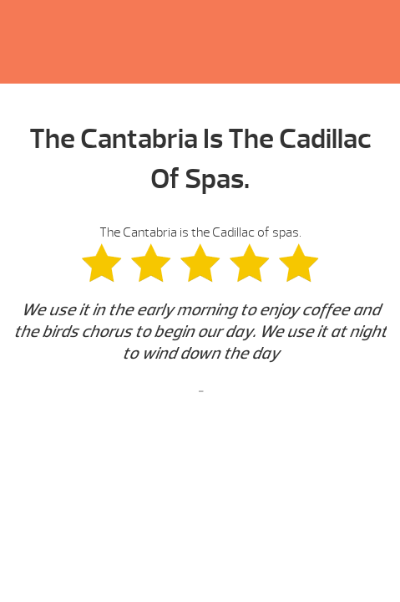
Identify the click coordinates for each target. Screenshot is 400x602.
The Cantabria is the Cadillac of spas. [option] (200, 312)
